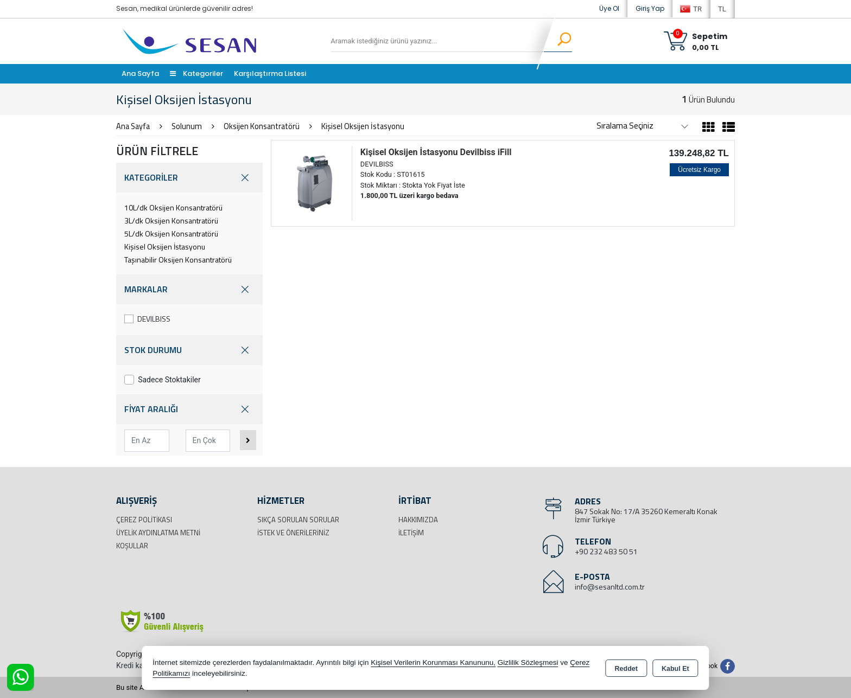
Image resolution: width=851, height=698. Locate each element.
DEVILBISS (147, 318)
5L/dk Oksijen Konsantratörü (171, 233)
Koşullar (132, 545)
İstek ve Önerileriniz (293, 532)
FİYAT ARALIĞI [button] (189, 409)
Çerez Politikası (144, 519)
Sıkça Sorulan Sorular (298, 519)
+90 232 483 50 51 (606, 551)
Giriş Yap (650, 8)
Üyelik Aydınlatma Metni (158, 532)
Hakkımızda (418, 519)
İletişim (411, 532)
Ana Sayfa (140, 73)
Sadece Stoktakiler (162, 380)
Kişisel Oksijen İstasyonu (164, 246)
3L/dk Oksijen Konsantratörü (171, 220)
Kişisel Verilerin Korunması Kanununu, (433, 662)
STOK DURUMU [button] (189, 350)
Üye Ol (609, 8)
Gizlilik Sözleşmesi (528, 662)
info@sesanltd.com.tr (610, 586)
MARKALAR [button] (189, 289)
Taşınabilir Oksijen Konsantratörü (178, 259)
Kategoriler (196, 73)
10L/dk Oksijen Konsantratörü (173, 207)
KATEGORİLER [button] (189, 177)
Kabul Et (675, 669)
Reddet (626, 669)
